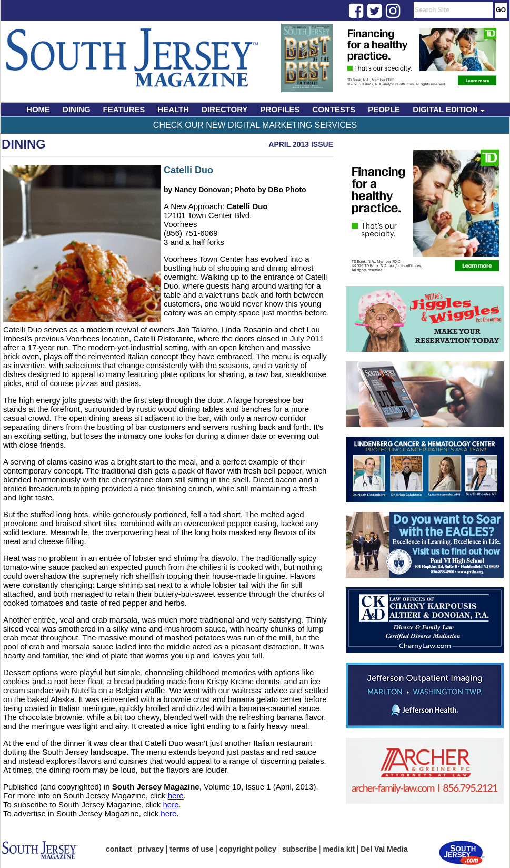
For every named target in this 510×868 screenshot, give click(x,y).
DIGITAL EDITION (449, 109)
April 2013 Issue (300, 144)
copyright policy (247, 849)
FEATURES (124, 109)
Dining (24, 144)
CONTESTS (334, 109)
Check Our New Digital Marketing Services (255, 125)
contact (119, 849)
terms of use (191, 849)
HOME (38, 109)
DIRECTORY (225, 109)
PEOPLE (384, 109)
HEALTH (173, 109)
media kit (339, 849)
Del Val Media (384, 849)
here (176, 795)
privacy (151, 849)
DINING (77, 109)
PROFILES (280, 109)
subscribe (299, 849)
